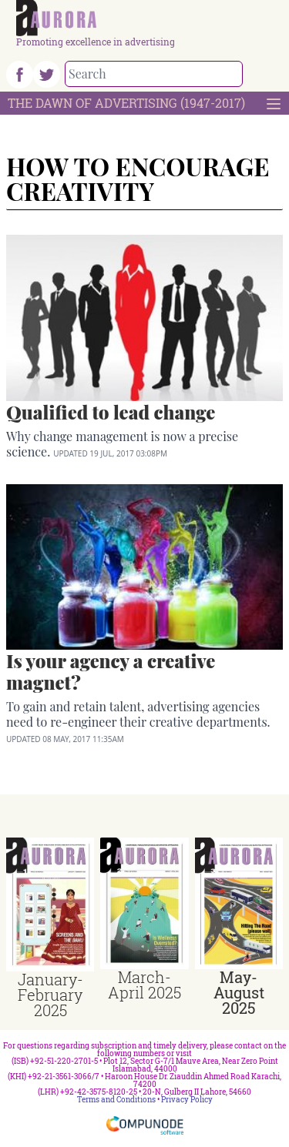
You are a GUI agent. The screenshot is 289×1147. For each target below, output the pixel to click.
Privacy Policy (187, 1100)
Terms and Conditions (116, 1100)
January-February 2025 (50, 994)
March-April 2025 (144, 984)
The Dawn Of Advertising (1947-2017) (126, 103)
